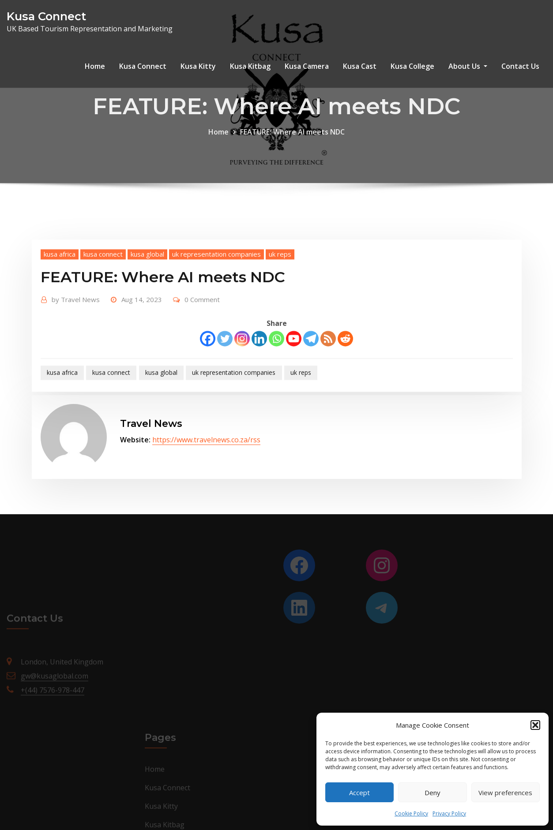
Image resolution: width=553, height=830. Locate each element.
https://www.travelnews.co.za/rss (206, 440)
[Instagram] (242, 362)
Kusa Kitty (198, 66)
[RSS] (328, 362)
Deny (432, 792)
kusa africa (59, 278)
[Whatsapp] (276, 362)
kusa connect (103, 278)
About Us (467, 66)
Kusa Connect (46, 16)
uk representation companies (216, 278)
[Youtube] (293, 362)
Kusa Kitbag (250, 66)
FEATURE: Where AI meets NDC (292, 138)
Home (95, 66)
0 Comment (202, 323)
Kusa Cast (359, 66)
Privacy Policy (449, 813)
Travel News (76, 323)
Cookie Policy (411, 813)
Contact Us (520, 66)
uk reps (280, 278)
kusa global (147, 278)
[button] (535, 725)
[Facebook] (207, 362)
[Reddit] (345, 362)
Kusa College (412, 66)
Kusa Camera (307, 66)
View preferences (505, 792)
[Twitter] (225, 362)
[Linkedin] (259, 362)
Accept (359, 792)
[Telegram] (311, 362)
